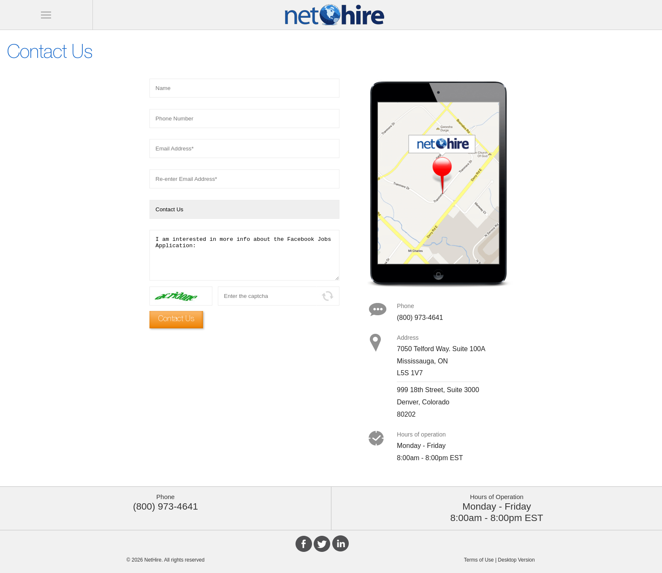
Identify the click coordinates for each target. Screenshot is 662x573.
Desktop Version (515, 560)
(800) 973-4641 (165, 506)
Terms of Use (479, 560)
